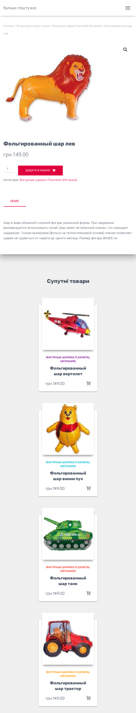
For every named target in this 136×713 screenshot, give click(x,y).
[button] (125, 50)
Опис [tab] (14, 201)
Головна (8, 26)
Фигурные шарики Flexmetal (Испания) (77, 26)
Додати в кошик (38, 170)
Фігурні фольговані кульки (33, 26)
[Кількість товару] (9, 169)
